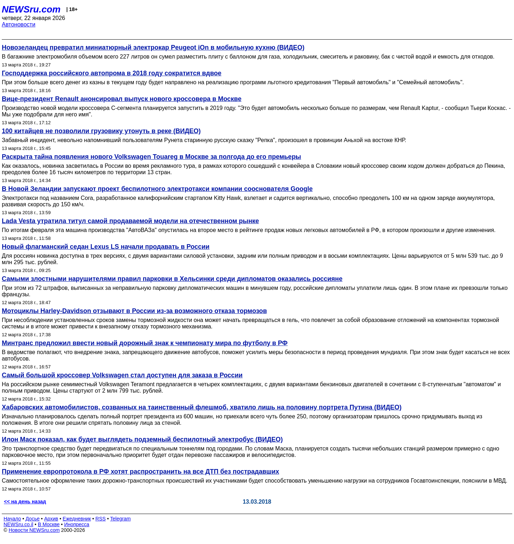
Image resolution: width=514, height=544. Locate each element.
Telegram (120, 519)
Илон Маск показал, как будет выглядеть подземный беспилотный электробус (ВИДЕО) (142, 439)
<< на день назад (25, 501)
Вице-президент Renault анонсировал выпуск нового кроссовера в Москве (121, 98)
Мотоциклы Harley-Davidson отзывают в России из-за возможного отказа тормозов (134, 310)
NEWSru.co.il (18, 524)
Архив (51, 519)
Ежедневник (77, 519)
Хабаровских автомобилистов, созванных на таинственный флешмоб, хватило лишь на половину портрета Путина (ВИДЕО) (202, 407)
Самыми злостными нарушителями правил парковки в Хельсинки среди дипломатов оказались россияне (172, 278)
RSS (100, 519)
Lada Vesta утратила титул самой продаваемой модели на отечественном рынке (130, 221)
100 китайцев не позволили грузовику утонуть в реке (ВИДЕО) (101, 131)
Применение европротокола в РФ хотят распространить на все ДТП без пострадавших (140, 471)
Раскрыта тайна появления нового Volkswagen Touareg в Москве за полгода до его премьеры (151, 156)
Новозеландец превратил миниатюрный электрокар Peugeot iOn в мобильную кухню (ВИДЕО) (153, 47)
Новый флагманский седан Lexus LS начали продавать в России (106, 246)
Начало (12, 519)
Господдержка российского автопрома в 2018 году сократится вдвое (111, 73)
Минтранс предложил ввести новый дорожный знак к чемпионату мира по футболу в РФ (145, 343)
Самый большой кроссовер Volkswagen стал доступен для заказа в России (122, 375)
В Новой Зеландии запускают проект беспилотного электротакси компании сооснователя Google (157, 188)
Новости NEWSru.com (34, 530)
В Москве (49, 524)
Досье (32, 519)
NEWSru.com (31, 9)
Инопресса (77, 524)
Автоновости (18, 24)
